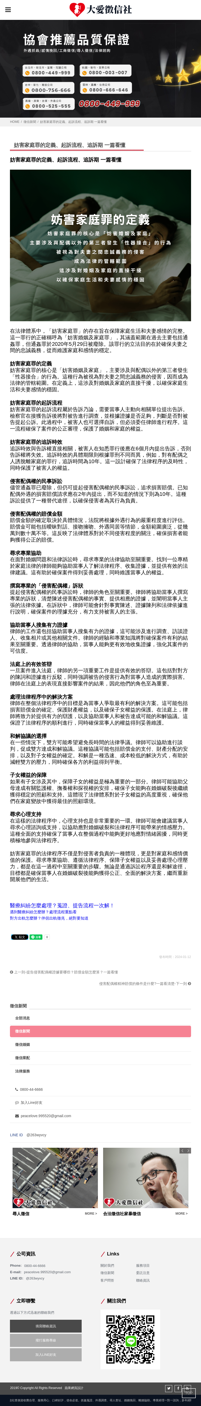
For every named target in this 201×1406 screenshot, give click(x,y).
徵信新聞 (30, 122)
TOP (189, 1393)
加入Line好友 (28, 1102)
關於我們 (107, 1265)
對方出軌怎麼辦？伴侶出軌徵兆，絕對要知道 (49, 918)
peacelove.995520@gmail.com (43, 1116)
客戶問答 (107, 1280)
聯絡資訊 (143, 1280)
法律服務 (22, 1071)
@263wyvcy (36, 1135)
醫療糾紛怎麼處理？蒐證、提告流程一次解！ (62, 905)
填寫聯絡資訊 (46, 1326)
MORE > (91, 1213)
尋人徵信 (21, 1214)
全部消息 (22, 1018)
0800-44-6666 (29, 1089)
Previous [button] (182, 1151)
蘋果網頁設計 (74, 1388)
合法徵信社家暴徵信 (122, 1214)
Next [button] (188, 1151)
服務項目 (143, 1265)
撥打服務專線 (46, 1340)
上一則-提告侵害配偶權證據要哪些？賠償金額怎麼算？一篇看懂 (64, 972)
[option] (55, 1182)
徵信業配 (22, 1058)
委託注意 (143, 1273)
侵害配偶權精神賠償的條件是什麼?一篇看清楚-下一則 (145, 984)
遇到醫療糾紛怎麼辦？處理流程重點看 (43, 912)
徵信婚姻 (22, 1044)
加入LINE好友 (46, 1355)
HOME (14, 122)
